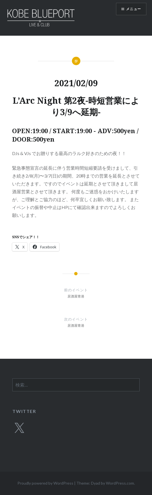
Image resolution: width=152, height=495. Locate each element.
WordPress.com (120, 483)
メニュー (133, 9)
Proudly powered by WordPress (45, 483)
